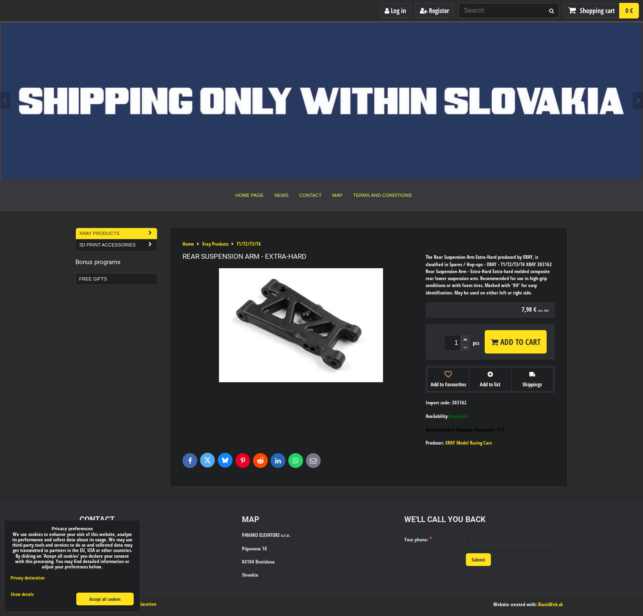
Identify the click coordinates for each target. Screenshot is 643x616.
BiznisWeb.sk (550, 604)
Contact (310, 195)
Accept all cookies (105, 599)
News (281, 195)
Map (337, 195)
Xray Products (118, 233)
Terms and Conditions (382, 195)
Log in (395, 10)
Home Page (249, 195)
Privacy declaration (28, 578)
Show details (22, 594)
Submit (478, 560)
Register (434, 10)
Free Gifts (93, 278)
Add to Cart (515, 341)
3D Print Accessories (118, 245)
